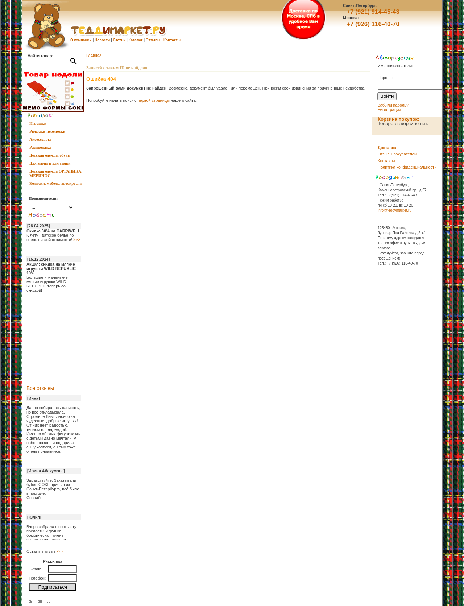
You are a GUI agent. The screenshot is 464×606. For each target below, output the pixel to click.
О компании (81, 40)
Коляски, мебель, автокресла (55, 183)
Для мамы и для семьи (49, 163)
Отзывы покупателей (397, 154)
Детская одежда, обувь (49, 155)
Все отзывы (40, 388)
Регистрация (389, 109)
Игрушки (37, 123)
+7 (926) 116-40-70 (373, 24)
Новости (102, 40)
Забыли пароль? (393, 105)
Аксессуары (40, 139)
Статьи (119, 40)
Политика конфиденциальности (407, 167)
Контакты (172, 40)
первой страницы (154, 100)
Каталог (136, 40)
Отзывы (153, 40)
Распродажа (40, 147)
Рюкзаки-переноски (47, 131)
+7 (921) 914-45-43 (373, 11)
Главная (94, 55)
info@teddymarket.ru (394, 210)
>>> (76, 239)
